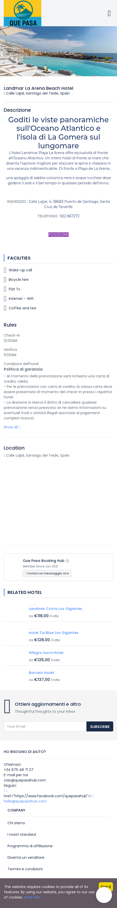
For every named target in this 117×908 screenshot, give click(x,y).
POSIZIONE (58, 234)
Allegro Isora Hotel (46, 652)
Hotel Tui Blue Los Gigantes (53, 632)
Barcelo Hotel (41, 672)
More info (32, 897)
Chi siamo (16, 822)
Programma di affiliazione (30, 845)
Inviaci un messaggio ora (47, 573)
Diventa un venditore (26, 857)
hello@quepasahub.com (25, 801)
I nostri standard (22, 834)
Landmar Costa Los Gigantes (55, 608)
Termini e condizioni (25, 868)
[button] (104, 895)
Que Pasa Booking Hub (43, 560)
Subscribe (99, 726)
